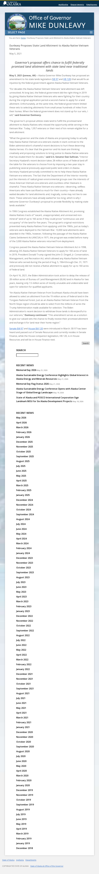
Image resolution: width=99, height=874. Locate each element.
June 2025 (21, 470)
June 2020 (21, 761)
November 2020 (24, 736)
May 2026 (21, 417)
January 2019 (23, 843)
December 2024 (24, 499)
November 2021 (24, 678)
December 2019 (24, 790)
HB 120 (67, 79)
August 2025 (23, 461)
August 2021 (23, 693)
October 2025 (23, 451)
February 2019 (23, 838)
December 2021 (24, 674)
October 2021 (23, 683)
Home (23, 38)
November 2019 (24, 794)
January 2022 (23, 669)
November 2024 (24, 504)
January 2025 (23, 495)
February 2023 (23, 606)
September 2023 (25, 572)
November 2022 (24, 620)
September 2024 (25, 514)
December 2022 (24, 615)
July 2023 (20, 582)
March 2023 (22, 601)
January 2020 (23, 785)
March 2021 (22, 717)
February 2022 (23, 664)
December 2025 (24, 441)
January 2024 (23, 553)
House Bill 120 (35, 328)
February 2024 (23, 548)
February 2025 (23, 490)
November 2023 (24, 562)
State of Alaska (18, 3)
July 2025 (20, 466)
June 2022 (21, 644)
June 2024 (21, 528)
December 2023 (24, 557)
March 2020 (22, 775)
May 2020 (21, 765)
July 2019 (20, 814)
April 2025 (21, 480)
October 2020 (23, 741)
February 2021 (23, 722)
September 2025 (25, 456)
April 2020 (21, 770)
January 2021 (23, 727)
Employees (91, 4)
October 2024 (23, 509)
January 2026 (23, 437)
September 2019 (25, 804)
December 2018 (24, 848)
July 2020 (20, 756)
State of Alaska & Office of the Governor (46, 866)
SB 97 (55, 79)
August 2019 (23, 809)
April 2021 (21, 712)
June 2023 (21, 586)
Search (86, 343)
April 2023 (21, 596)
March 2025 (22, 485)
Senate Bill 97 (16, 328)
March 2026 (22, 427)
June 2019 (21, 819)
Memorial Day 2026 (26, 370)
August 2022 (23, 635)
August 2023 (23, 577)
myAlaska (63, 4)
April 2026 (21, 422)
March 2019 (22, 833)
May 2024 (21, 533)
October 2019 (23, 799)
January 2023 (23, 611)
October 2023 (23, 567)
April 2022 (21, 654)
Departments (77, 4)
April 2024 (21, 538)
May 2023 (21, 591)
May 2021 (21, 707)
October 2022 (23, 625)
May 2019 (21, 823)
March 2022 (22, 659)
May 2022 (21, 649)
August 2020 (23, 751)
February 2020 (23, 780)
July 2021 (20, 698)
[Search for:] (27, 355)
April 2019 (21, 828)
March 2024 (22, 543)
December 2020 (24, 732)
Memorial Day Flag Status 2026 (32, 383)
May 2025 (21, 475)
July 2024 (20, 524)
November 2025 (24, 446)
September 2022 (25, 630)
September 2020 (25, 746)
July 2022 (20, 640)
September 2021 (25, 688)
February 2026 (23, 432)
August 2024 (23, 519)
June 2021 (21, 703)
